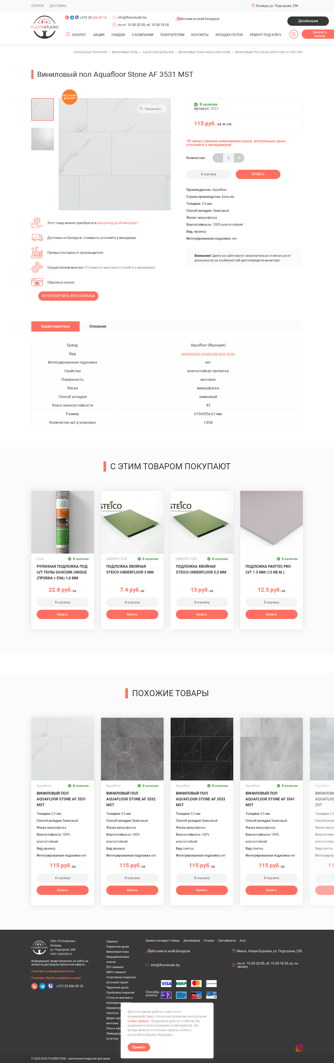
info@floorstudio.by (132, 17)
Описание (97, 326)
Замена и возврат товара (163, 940)
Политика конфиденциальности (52, 971)
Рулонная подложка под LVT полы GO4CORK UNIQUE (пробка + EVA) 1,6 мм (62, 572)
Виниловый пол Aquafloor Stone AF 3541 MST (270, 799)
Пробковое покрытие (120, 992)
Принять (139, 1047)
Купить (258, 174)
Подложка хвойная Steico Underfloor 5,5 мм (201, 569)
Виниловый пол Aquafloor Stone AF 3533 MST (200, 799)
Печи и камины (116, 1028)
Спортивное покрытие (121, 977)
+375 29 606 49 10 (69, 986)
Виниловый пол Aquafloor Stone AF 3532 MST (131, 799)
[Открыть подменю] (68, 34)
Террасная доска (117, 987)
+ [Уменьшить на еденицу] (239, 158)
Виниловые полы (117, 951)
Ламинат (112, 941)
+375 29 (93, 17)
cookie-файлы (138, 1021)
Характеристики (55, 326)
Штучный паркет (117, 982)
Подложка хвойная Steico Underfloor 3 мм (130, 569)
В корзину (208, 174)
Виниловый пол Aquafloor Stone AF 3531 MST (61, 799)
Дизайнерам (308, 21)
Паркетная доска (117, 946)
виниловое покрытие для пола (208, 354)
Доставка (57, 6)
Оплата (37, 6)
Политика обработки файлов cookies (56, 978)
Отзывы (209, 940)
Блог (243, 940)
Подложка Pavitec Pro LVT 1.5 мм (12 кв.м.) (268, 569)
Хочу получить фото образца (68, 296)
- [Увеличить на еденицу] (218, 158)
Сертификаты (227, 940)
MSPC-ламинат (116, 972)
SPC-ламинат (115, 967)
